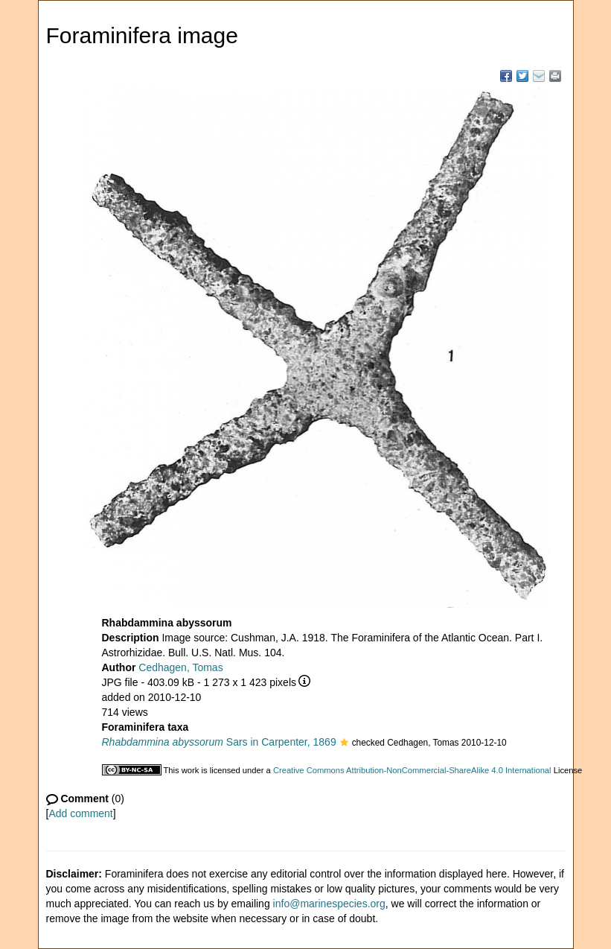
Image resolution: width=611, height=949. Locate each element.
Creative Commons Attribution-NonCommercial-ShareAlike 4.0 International (412, 770)
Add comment (80, 813)
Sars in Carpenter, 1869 (219, 742)
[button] (344, 743)
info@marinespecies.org (329, 904)
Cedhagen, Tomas (180, 667)
